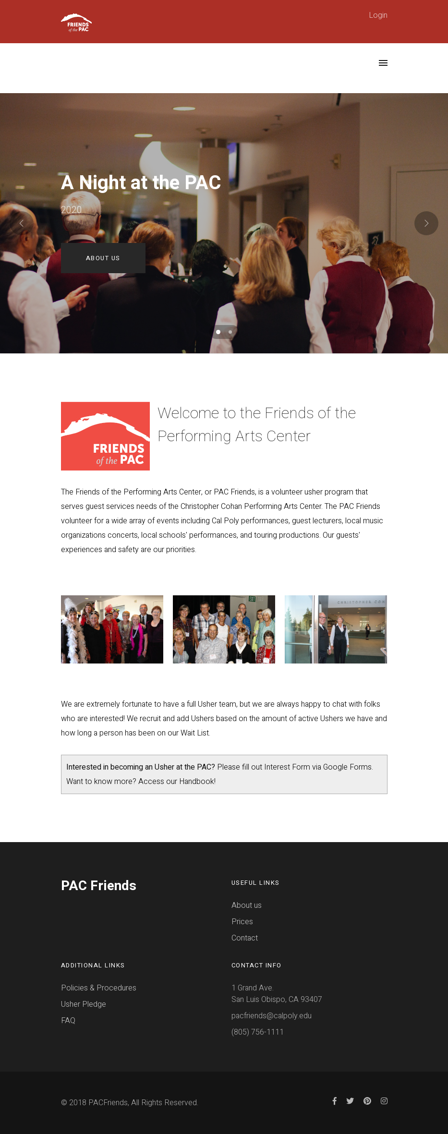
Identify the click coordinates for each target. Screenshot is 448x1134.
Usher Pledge (83, 1004)
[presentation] (22, 223)
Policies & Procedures (98, 988)
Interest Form (287, 767)
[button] (218, 332)
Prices (242, 922)
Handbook (196, 781)
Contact (244, 938)
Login (378, 15)
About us (246, 905)
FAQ (68, 1020)
